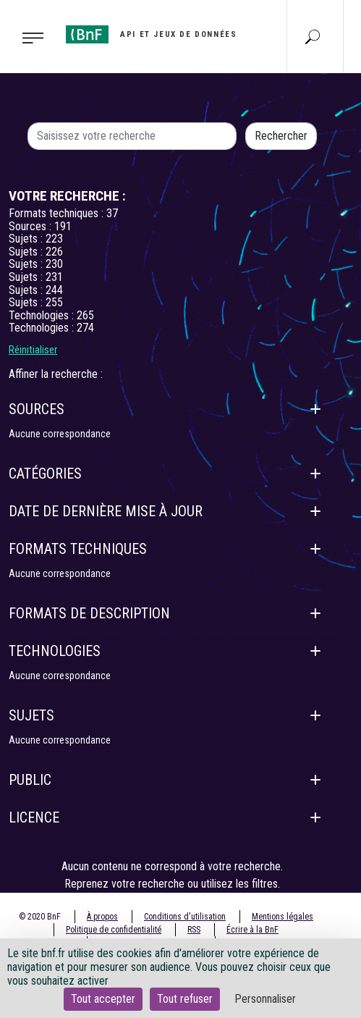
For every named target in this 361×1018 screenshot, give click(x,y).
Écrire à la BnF (252, 930)
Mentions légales (282, 917)
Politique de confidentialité (113, 930)
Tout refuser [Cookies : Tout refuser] (185, 999)
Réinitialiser (33, 349)
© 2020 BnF (40, 917)
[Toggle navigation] (28, 37)
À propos (102, 917)
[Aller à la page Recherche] (312, 36)
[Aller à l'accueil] (151, 34)
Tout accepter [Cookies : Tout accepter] (103, 999)
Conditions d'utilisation (185, 917)
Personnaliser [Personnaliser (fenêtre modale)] (265, 999)
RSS (193, 930)
